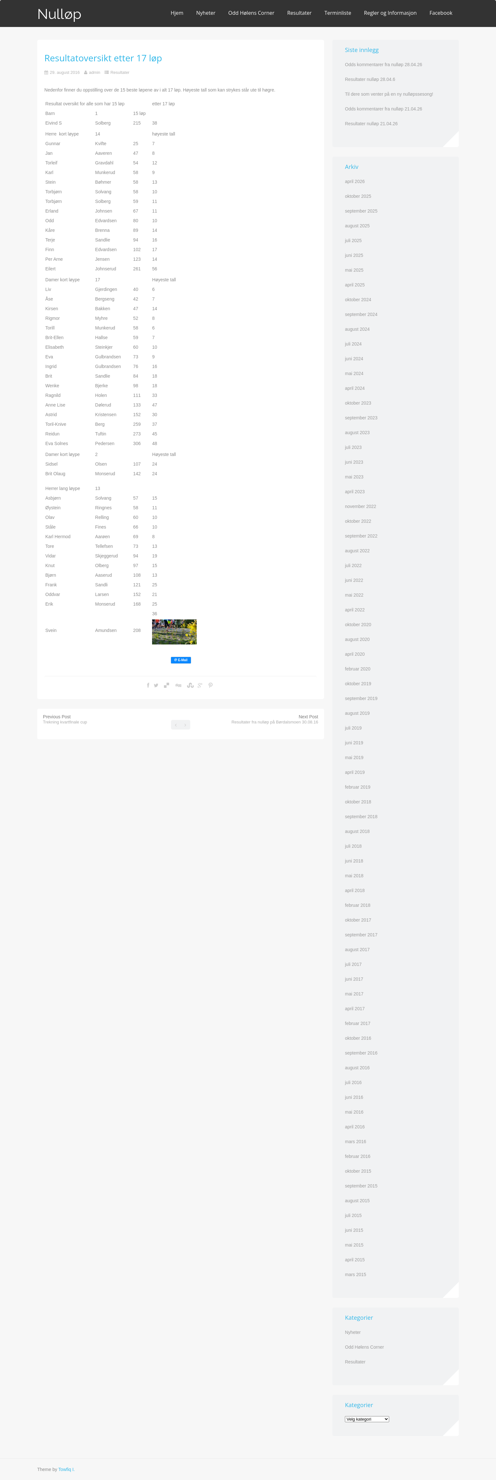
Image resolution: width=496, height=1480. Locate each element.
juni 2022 (354, 580)
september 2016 (361, 1052)
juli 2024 (353, 343)
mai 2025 (354, 270)
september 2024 (361, 314)
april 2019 (355, 772)
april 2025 (355, 284)
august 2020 (357, 639)
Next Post (274, 719)
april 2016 (355, 1126)
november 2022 (360, 506)
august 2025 (357, 225)
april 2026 (355, 181)
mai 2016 (354, 1112)
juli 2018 (353, 846)
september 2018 (361, 816)
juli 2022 (353, 565)
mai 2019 (354, 757)
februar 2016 (357, 1156)
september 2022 (361, 536)
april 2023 (355, 491)
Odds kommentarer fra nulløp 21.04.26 (383, 108)
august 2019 (357, 713)
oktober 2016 (358, 1038)
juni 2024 (354, 358)
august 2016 (357, 1067)
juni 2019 (354, 742)
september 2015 (361, 1185)
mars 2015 (355, 1274)
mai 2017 (354, 993)
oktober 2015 (358, 1171)
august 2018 (357, 831)
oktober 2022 (358, 521)
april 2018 (355, 890)
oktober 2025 (358, 196)
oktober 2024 (358, 299)
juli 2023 (353, 447)
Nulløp (59, 14)
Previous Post (65, 719)
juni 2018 (354, 860)
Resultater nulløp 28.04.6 (370, 79)
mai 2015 (354, 1245)
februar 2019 (357, 787)
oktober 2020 (358, 624)
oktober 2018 (358, 801)
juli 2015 (353, 1215)
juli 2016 (353, 1082)
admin (94, 72)
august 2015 (357, 1200)
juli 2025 (353, 240)
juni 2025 (354, 255)
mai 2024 (354, 373)
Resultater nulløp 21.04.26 (371, 123)
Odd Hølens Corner (251, 12)
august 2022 (357, 550)
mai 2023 (354, 476)
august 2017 (357, 949)
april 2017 (355, 1008)
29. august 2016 (65, 72)
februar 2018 (357, 905)
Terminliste (337, 12)
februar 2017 (357, 1023)
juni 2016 (354, 1097)
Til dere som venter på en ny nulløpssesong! (389, 94)
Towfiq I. (66, 1469)
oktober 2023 (358, 403)
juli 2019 (353, 728)
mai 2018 (354, 875)
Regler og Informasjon (390, 12)
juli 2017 (353, 964)
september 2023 (361, 417)
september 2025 (361, 211)
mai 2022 (354, 595)
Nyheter (206, 12)
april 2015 (355, 1259)
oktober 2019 (358, 683)
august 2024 (357, 329)
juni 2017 (354, 979)
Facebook (441, 12)
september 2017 (361, 934)
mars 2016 (355, 1141)
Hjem (177, 12)
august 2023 (357, 432)
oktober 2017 (358, 920)
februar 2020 (357, 668)
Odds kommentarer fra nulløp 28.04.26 (383, 64)
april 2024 (355, 388)
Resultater (299, 12)
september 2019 (361, 698)
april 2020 (355, 654)
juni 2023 (354, 462)
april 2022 (355, 609)
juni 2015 (354, 1230)
